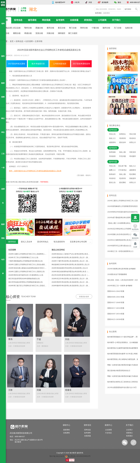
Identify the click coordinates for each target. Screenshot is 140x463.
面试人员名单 (26, 242)
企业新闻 (108, 430)
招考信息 (18, 20)
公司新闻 (102, 20)
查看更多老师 (84, 297)
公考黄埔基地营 (59, 64)
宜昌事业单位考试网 (78, 242)
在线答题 (74, 20)
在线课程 (66, 433)
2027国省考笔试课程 (16, 64)
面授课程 (106, 13)
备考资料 (60, 20)
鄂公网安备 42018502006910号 (78, 456)
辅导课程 (32, 20)
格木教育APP (60, 2)
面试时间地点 (42, 242)
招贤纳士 (129, 433)
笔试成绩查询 (59, 242)
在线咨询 (135, 220)
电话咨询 (135, 229)
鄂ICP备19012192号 (56, 456)
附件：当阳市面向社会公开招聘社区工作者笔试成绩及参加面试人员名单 (35, 171)
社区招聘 (29, 41)
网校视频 (46, 20)
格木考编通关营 (38, 64)
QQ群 (135, 247)
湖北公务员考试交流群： (35, 182)
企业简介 (129, 430)
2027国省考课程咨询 (81, 64)
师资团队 (88, 20)
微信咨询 (135, 238)
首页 (12, 41)
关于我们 (116, 20)
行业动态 (108, 433)
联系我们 (129, 436)
